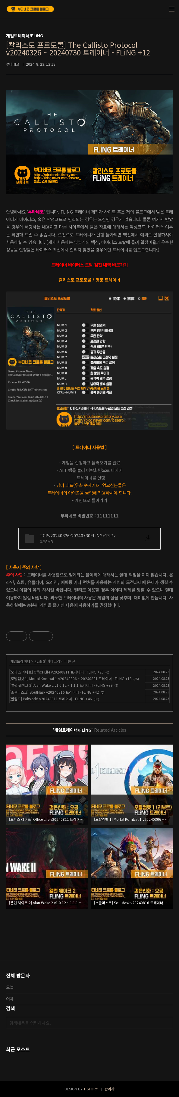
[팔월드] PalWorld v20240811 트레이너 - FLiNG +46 (51, 698)
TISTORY (90, 1088)
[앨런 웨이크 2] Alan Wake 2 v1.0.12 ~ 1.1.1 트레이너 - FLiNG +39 (61, 685)
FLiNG (39, 661)
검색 (167, 1023)
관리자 (110, 1088)
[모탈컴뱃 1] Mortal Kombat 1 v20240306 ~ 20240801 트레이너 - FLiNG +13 (71, 678)
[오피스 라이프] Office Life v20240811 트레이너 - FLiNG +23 (57, 671)
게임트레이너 (20, 661)
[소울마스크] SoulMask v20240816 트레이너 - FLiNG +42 (54, 692)
